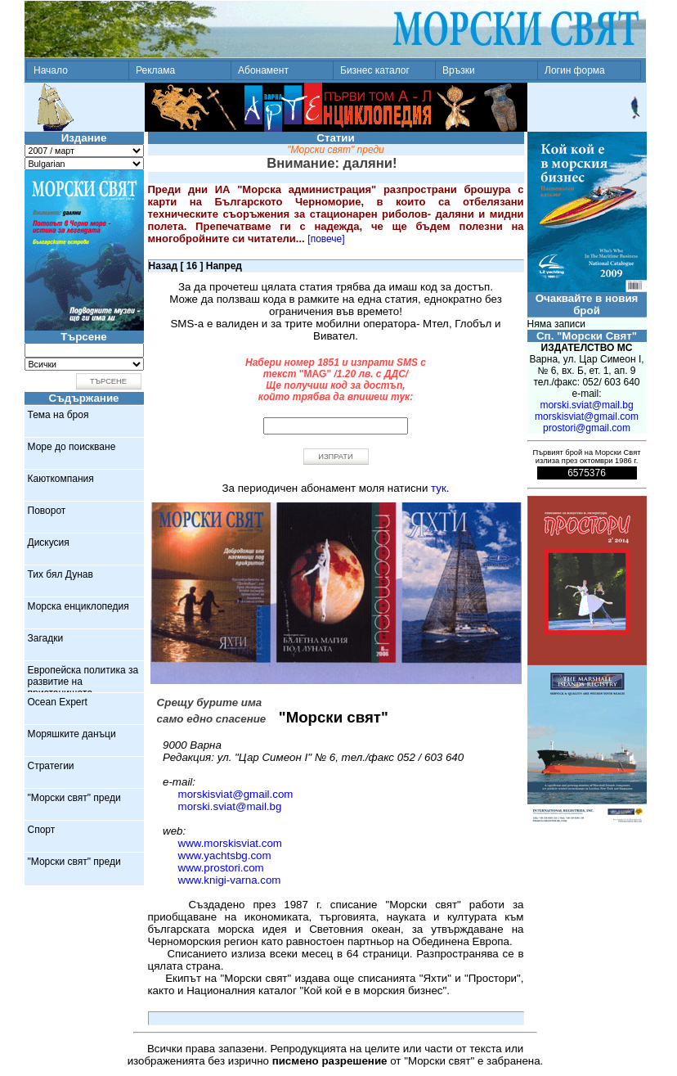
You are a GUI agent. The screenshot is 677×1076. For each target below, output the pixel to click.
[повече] (325, 239)
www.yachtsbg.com (224, 855)
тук (438, 488)
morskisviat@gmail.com (236, 794)
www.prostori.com (221, 868)
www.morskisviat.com (230, 843)
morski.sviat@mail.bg (230, 806)
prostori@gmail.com (586, 428)
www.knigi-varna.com (229, 880)
